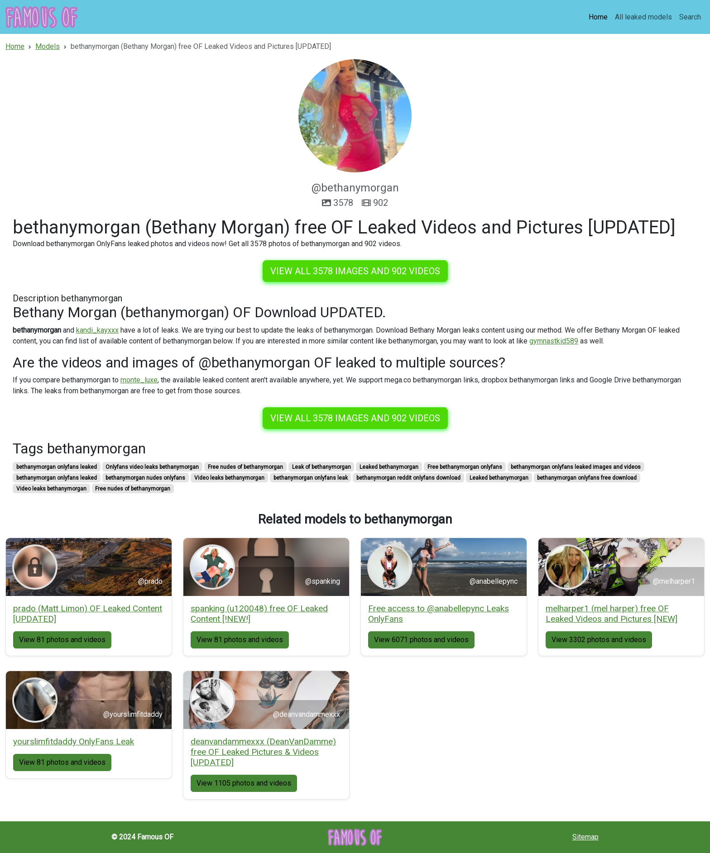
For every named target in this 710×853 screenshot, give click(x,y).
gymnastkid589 (553, 341)
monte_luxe (139, 380)
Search (690, 17)
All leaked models (643, 17)
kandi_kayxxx (97, 330)
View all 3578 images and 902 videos (355, 271)
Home (598, 17)
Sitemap (585, 837)
